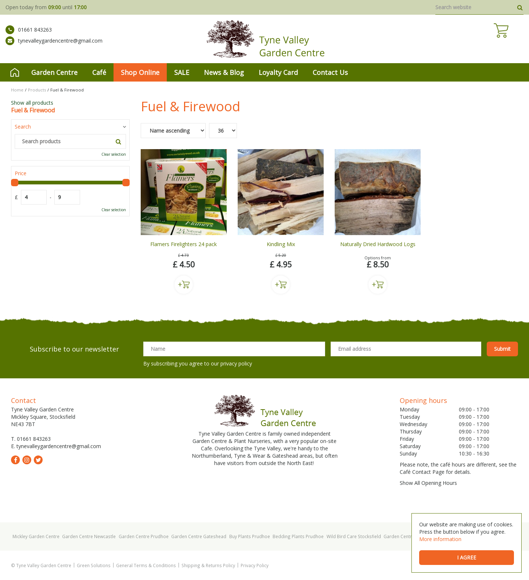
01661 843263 (29, 34)
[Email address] (406, 349)
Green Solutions (94, 565)
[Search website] (479, 7)
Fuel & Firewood (33, 110)
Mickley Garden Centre (36, 536)
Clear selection (113, 154)
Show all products (32, 102)
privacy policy (236, 363)
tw (38, 459)
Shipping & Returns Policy (208, 565)
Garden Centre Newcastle (89, 536)
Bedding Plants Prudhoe (298, 536)
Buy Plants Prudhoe (249, 536)
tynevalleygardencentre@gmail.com (54, 46)
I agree (466, 557)
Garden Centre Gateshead (198, 536)
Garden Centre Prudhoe (144, 536)
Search (23, 126)
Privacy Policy (255, 565)
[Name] (234, 349)
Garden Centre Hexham (408, 536)
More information (440, 539)
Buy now (183, 284)
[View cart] (516, 40)
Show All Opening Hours (428, 482)
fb (15, 459)
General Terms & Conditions (146, 565)
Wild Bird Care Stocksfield (354, 536)
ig (26, 459)
